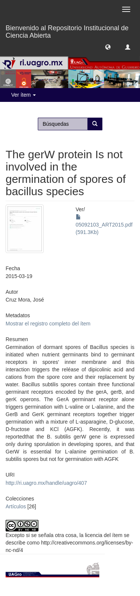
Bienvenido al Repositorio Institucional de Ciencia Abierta (67, 30)
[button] (108, 46)
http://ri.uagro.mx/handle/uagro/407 (46, 483)
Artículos (16, 506)
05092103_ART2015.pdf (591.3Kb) (104, 224)
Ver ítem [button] (23, 95)
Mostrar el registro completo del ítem (48, 324)
